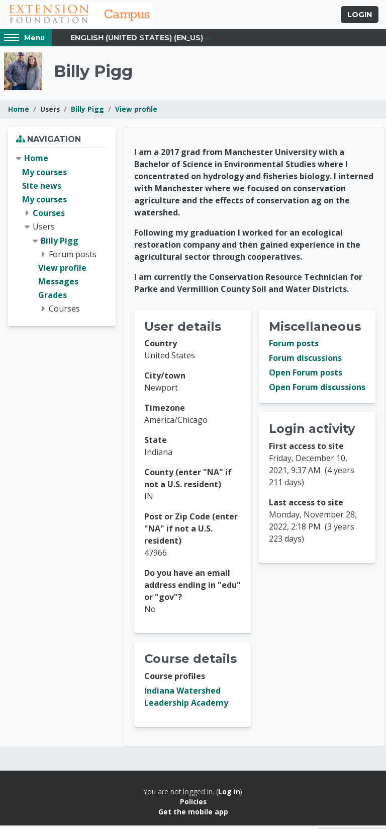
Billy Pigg (87, 113)
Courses (49, 216)
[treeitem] (62, 238)
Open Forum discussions (317, 391)
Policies (193, 805)
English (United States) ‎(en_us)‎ (136, 41)
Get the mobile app (193, 815)
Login (359, 16)
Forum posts (294, 347)
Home (18, 113)
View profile (136, 113)
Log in (229, 795)
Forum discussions (305, 361)
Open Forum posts (305, 376)
